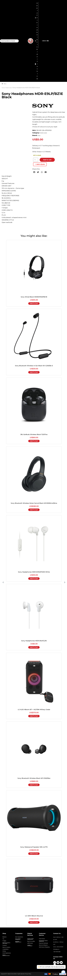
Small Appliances (7, 953)
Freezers (5, 945)
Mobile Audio (9, 87)
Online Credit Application (30, 939)
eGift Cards (30, 943)
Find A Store (42, 938)
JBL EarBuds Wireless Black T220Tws (34, 434)
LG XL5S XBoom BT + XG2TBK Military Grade (34, 709)
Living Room (6, 949)
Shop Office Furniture (18, 939)
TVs (3, 938)
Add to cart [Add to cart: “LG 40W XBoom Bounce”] (34, 922)
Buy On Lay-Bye (31, 941)
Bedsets (4, 937)
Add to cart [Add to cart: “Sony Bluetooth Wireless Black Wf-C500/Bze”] (34, 785)
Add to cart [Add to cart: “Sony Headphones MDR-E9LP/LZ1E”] (34, 647)
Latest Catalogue (29, 945)
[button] (34, 172)
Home (3, 87)
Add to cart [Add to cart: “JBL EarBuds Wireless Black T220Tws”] (34, 441)
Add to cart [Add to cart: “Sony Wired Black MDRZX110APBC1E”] (34, 303)
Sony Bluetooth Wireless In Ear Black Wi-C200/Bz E (34, 366)
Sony (39, 135)
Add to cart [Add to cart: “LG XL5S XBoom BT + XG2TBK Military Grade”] (34, 716)
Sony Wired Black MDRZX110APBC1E (34, 297)
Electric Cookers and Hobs (6, 943)
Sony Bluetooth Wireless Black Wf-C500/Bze (34, 778)
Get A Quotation (19, 937)
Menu (4, 83)
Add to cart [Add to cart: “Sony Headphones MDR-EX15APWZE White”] (34, 578)
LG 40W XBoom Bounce (34, 916)
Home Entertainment (6, 955)
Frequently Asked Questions (43, 941)
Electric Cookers (6, 947)
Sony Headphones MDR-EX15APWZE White (34, 572)
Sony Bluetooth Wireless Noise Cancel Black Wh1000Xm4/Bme (34, 503)
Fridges (4, 940)
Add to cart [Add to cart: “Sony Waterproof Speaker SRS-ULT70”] (34, 853)
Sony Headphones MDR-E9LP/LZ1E (34, 641)
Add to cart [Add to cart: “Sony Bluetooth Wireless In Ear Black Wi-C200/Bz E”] (34, 372)
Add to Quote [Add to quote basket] (40, 164)
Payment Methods (43, 943)
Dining (4, 951)
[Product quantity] (35, 160)
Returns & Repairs (43, 945)
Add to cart (47, 160)
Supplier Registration (18, 942)
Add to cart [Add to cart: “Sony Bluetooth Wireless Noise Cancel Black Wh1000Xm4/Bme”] (34, 510)
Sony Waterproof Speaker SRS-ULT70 (34, 847)
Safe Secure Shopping (44, 947)
